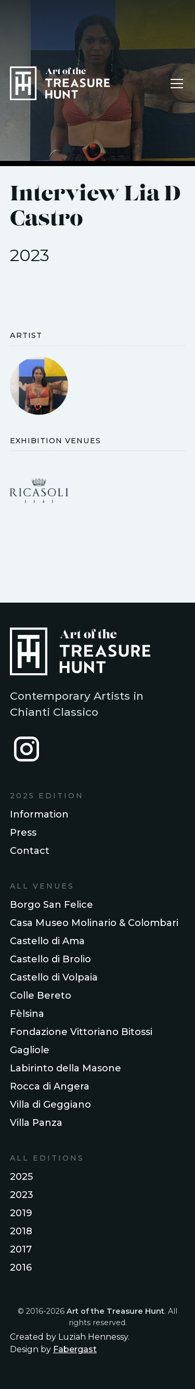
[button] (174, 83)
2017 (21, 1249)
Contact (29, 850)
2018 (21, 1231)
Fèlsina (27, 1013)
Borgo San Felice (51, 904)
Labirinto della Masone (65, 1068)
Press (23, 832)
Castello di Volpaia (54, 977)
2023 (21, 1195)
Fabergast (75, 1349)
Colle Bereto (40, 995)
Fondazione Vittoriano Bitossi (81, 1032)
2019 (21, 1213)
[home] (60, 83)
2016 (21, 1267)
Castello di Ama (47, 941)
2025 (21, 1176)
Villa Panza (36, 1122)
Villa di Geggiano (50, 1104)
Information (39, 814)
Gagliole (29, 1050)
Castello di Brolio (50, 959)
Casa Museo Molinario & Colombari (94, 923)
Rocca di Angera (49, 1086)
